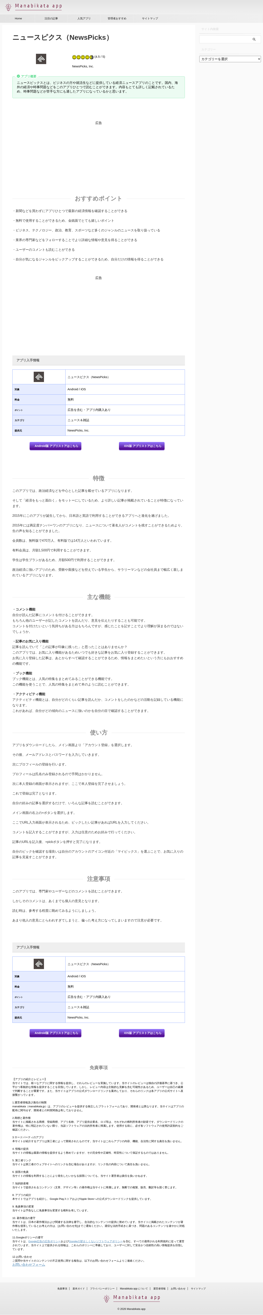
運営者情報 (159, 1288)
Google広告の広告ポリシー (44, 1242)
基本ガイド (79, 1288)
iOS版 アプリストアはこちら (143, 446)
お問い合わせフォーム (28, 1266)
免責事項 (62, 1288)
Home (18, 18)
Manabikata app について (134, 1288)
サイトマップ (150, 18)
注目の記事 (51, 18)
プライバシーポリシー (102, 1288)
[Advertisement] (98, 154)
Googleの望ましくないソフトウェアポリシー (96, 1242)
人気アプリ (84, 18)
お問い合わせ (178, 1288)
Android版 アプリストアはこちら (56, 446)
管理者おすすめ (117, 18)
